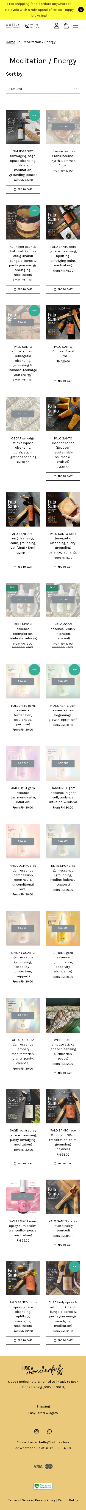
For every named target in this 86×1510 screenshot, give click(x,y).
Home (10, 42)
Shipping (43, 1406)
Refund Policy (68, 1500)
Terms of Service (20, 1500)
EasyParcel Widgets (43, 1413)
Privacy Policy (45, 1500)
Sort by (14, 74)
